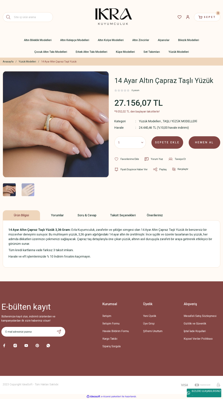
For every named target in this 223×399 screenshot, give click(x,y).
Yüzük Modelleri (150, 121)
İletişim (106, 316)
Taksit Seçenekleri (123, 215)
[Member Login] (188, 17)
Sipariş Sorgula (111, 346)
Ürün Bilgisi (21, 215)
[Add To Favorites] (126, 159)
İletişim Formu (111, 323)
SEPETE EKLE (167, 142)
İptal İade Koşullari (195, 331)
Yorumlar (57, 215)
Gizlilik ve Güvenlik (195, 323)
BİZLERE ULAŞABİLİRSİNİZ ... (204, 393)
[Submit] (59, 332)
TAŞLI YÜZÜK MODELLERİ (180, 121)
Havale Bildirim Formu (115, 331)
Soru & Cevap (86, 215)
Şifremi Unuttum (152, 331)
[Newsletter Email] (33, 332)
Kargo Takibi (109, 338)
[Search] (28, 17)
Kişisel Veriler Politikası (198, 338)
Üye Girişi (149, 323)
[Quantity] (130, 142)
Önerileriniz (155, 215)
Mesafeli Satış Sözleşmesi (200, 316)
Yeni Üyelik (149, 316)
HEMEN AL (204, 142)
